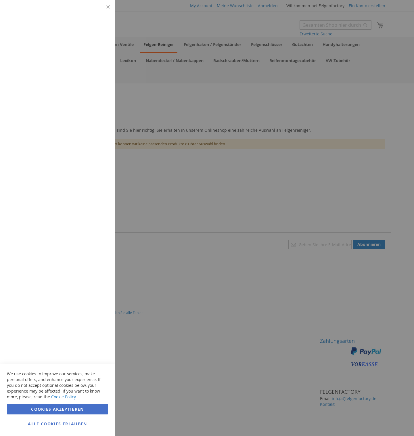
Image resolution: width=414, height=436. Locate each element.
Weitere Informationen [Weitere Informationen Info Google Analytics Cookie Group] (87, 192)
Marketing (99, 72)
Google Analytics (99, 150)
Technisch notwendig (99, 11)
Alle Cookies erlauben (57, 424)
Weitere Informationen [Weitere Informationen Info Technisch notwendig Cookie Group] (87, 47)
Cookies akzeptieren (57, 409)
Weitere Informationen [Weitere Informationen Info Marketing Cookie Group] (87, 125)
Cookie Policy (63, 396)
